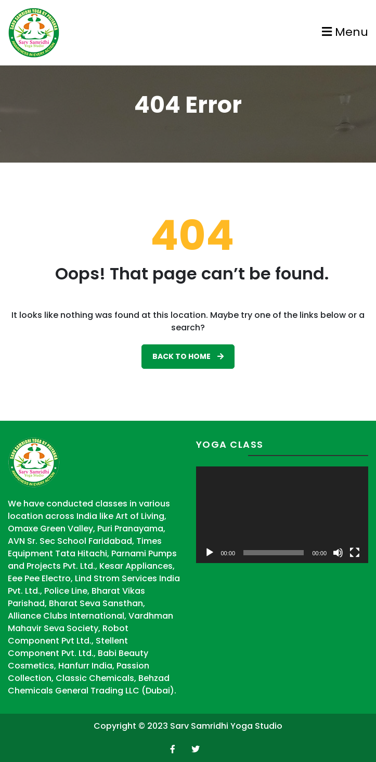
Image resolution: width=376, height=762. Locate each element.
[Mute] (338, 552)
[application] (282, 514)
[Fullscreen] (354, 552)
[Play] (209, 552)
